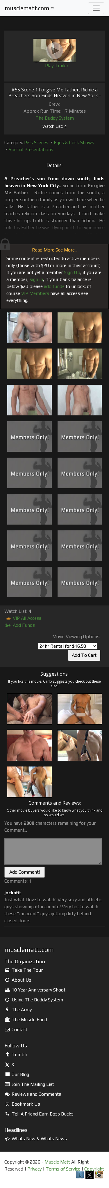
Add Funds (19, 625)
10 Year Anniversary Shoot (34, 990)
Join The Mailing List (29, 1084)
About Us (17, 980)
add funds (54, 286)
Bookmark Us (22, 1104)
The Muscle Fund (25, 1019)
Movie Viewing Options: (76, 636)
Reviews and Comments (32, 1094)
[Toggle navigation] (96, 8)
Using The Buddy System (33, 1000)
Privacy (34, 1169)
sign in (36, 279)
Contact (15, 1029)
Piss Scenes (36, 142)
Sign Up (72, 272)
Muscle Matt (57, 1162)
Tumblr (15, 1054)
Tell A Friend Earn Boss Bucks (39, 1114)
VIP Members (35, 293)
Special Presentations (31, 149)
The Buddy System (54, 118)
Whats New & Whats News (35, 1138)
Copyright (94, 1169)
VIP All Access (22, 618)
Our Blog (16, 1074)
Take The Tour (23, 970)
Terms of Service (63, 1169)
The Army (18, 1009)
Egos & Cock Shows (74, 142)
